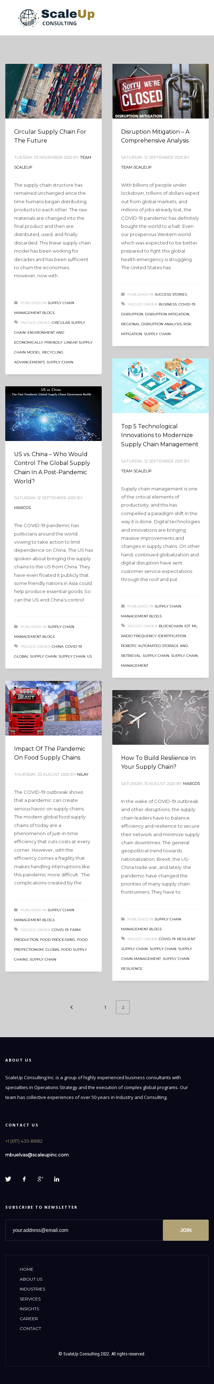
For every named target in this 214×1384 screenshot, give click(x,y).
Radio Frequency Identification (153, 636)
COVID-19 (186, 304)
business (168, 304)
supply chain (59, 362)
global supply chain (35, 656)
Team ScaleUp (136, 167)
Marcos (22, 507)
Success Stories (171, 294)
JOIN (186, 1230)
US (89, 656)
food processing (57, 939)
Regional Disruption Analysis (151, 324)
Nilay (82, 774)
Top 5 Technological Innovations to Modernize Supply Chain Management (160, 435)
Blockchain (171, 626)
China (57, 646)
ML (194, 626)
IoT (187, 626)
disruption (132, 314)
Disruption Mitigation (167, 314)
